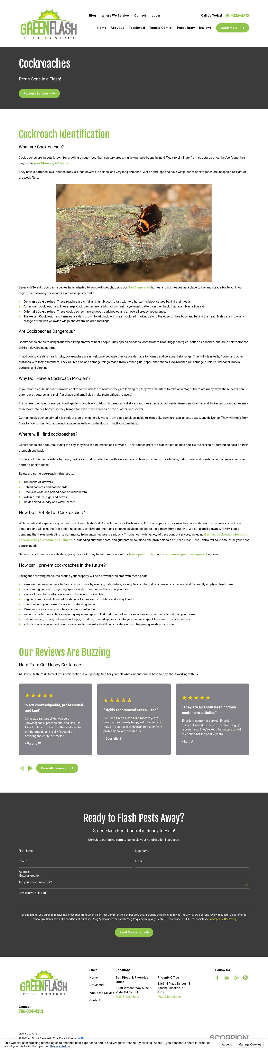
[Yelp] (236, 977)
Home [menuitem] (101, 28)
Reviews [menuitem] (205, 28)
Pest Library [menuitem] (186, 28)
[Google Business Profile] (226, 977)
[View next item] (30, 768)
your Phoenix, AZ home (51, 163)
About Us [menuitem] (117, 28)
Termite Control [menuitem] (161, 28)
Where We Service (115, 15)
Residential (96, 985)
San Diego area (139, 287)
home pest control (142, 554)
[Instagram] (245, 977)
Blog (92, 15)
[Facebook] (217, 977)
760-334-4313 (237, 16)
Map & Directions (127, 997)
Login (156, 15)
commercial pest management (185, 554)
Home (93, 977)
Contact (140, 15)
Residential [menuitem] (137, 28)
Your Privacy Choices (68, 1038)
